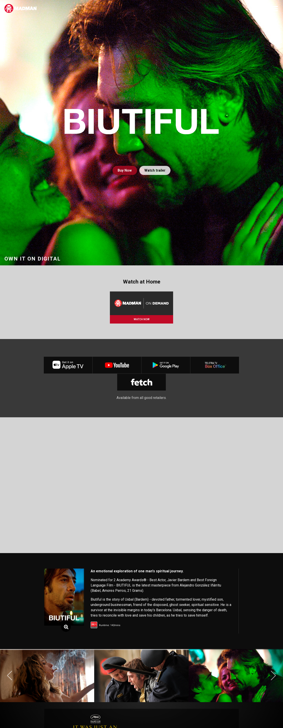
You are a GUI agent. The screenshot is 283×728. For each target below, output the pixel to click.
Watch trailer (155, 170)
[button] (10, 677)
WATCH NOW (141, 319)
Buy (124, 170)
